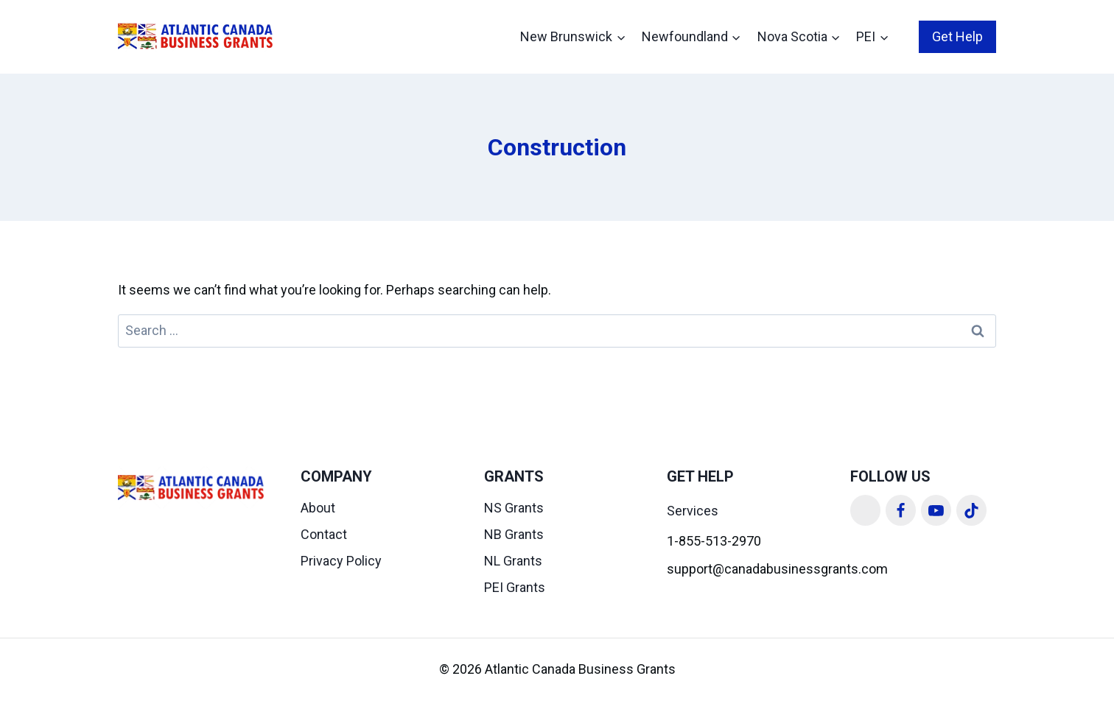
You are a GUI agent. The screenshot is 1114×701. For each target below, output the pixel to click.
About (318, 507)
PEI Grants (514, 587)
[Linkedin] (865, 510)
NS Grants (514, 507)
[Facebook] (901, 510)
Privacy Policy (341, 560)
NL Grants (513, 560)
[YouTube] (936, 510)
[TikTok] (971, 510)
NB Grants (514, 534)
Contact (324, 534)
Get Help (957, 36)
